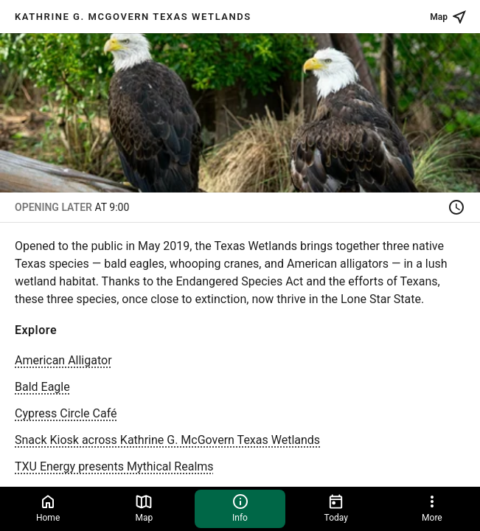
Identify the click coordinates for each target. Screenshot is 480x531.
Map (144, 508)
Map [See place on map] (449, 17)
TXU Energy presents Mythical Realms (114, 466)
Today (336, 508)
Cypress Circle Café (65, 413)
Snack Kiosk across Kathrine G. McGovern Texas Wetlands (167, 440)
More (432, 508)
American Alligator (63, 360)
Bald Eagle (42, 387)
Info (240, 508)
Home (48, 508)
